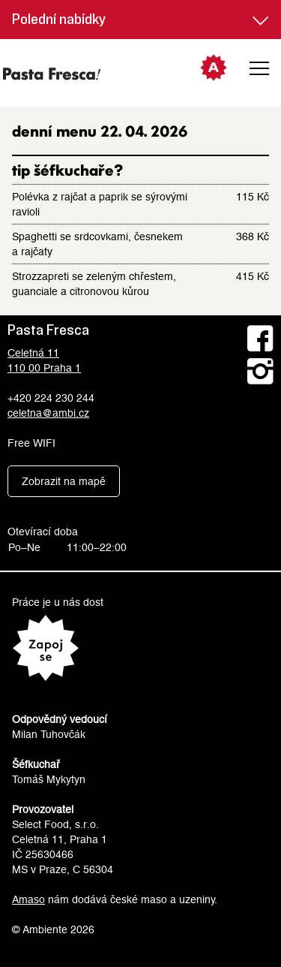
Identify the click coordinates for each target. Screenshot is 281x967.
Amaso (28, 899)
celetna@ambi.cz (48, 413)
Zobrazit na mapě (64, 481)
